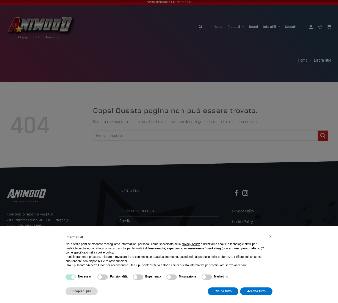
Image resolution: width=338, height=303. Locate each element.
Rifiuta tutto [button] (223, 291)
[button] (270, 236)
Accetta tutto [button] (256, 291)
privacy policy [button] (191, 244)
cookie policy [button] (104, 252)
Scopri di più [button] (81, 291)
